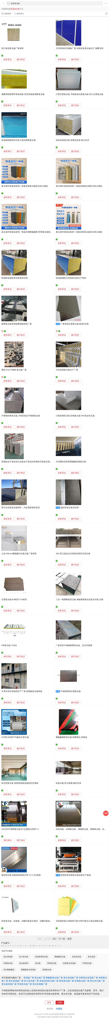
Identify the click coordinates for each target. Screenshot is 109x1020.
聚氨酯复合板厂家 (54, 977)
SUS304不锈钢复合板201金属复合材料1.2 (20, 829)
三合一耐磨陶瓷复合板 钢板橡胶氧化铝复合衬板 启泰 (79, 599)
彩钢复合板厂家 (82, 981)
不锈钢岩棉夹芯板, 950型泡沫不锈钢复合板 (20, 416)
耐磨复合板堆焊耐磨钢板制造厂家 (16, 324)
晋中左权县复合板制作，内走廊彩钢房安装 (20, 507)
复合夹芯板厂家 (97, 981)
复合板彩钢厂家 (9, 984)
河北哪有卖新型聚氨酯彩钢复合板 (71, 462)
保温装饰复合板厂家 (49, 981)
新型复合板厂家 (66, 981)
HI (21, 946)
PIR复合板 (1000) (9, 645)
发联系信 (7, 59)
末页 (69, 938)
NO (34, 946)
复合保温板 (8, 957)
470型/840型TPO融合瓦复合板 (15, 737)
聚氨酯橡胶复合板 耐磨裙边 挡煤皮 (71, 737)
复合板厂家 (40, 977)
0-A (2, 946)
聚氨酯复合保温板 (28, 970)
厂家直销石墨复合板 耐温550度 (75, 324)
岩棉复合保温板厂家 (88, 977)
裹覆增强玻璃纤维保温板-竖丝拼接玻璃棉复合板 (22, 94)
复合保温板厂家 (70, 977)
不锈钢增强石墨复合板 (71, 691)
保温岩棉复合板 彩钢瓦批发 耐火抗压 (72, 140)
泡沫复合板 (76, 957)
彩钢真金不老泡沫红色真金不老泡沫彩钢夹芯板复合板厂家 (27, 462)
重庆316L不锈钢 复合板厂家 (14, 370)
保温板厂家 (28, 977)
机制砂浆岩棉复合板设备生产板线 (76, 875)
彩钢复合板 (46, 970)
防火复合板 (23, 957)
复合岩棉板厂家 (39, 984)
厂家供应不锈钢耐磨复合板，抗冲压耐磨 (74, 645)
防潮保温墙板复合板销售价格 (14, 278)
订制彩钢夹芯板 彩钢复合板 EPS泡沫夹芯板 (75, 416)
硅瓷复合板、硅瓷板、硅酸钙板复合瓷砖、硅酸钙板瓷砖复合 (28, 921)
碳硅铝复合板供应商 (70, 507)
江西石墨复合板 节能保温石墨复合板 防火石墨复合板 (79, 94)
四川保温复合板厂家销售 (12, 48)
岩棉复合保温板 (69, 963)
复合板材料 (23, 963)
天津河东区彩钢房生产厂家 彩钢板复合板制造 (21, 691)
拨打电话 (21, 59)
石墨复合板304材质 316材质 (14, 599)
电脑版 (59, 1008)
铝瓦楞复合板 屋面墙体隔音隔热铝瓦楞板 (19, 783)
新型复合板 (51, 963)
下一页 (62, 938)
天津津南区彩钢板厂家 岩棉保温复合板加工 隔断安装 (79, 48)
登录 (49, 1002)
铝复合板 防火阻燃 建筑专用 (68, 783)
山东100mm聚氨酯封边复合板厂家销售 (19, 553)
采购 (106, 813)
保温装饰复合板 (41, 957)
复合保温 (91, 957)
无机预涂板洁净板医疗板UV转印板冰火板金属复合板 (79, 921)
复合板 (38, 963)
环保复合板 (87, 963)
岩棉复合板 (8, 963)
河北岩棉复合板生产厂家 (67, 370)
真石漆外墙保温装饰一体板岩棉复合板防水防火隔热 (24, 186)
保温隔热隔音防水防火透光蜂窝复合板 (18, 140)
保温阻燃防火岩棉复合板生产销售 (71, 278)
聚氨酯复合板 (59, 957)
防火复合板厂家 (31, 981)
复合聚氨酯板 (9, 970)
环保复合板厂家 (24, 984)
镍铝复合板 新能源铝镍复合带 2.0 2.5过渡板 (21, 875)
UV (50, 946)
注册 (60, 1002)
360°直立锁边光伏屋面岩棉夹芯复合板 (73, 553)
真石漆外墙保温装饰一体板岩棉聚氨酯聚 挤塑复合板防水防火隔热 (31, 232)
